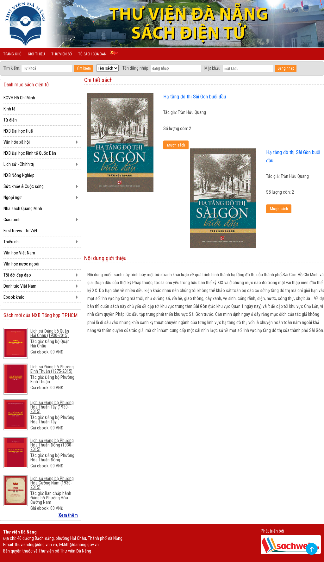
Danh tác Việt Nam (19, 286)
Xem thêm (68, 515)
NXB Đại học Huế (18, 131)
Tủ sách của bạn (92, 54)
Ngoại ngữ (12, 197)
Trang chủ (12, 54)
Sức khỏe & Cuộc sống (23, 186)
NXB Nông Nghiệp (18, 175)
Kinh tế (9, 108)
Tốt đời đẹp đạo (17, 275)
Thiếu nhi (11, 241)
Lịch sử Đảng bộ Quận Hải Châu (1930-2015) (49, 333)
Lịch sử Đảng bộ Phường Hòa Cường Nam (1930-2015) (52, 483)
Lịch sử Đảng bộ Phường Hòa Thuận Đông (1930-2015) (52, 445)
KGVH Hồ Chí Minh (19, 97)
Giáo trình (12, 219)
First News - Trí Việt (20, 230)
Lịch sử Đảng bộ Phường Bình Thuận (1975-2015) (52, 369)
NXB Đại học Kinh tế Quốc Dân (29, 153)
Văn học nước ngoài (21, 263)
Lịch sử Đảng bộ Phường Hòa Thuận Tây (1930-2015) (52, 407)
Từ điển (10, 119)
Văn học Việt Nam (19, 252)
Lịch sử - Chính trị (18, 164)
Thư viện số (61, 54)
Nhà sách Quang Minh (22, 208)
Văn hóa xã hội (16, 142)
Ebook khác (13, 297)
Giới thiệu (36, 54)
